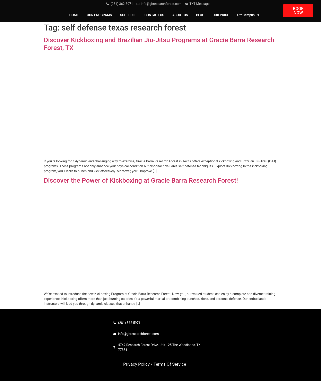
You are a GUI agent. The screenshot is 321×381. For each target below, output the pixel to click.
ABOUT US (180, 15)
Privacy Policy (136, 364)
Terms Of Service (170, 364)
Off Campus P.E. (249, 15)
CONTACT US (154, 15)
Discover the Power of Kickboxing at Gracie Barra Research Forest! (141, 180)
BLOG (200, 15)
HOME (74, 15)
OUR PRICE (220, 15)
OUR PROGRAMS (99, 15)
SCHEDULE (128, 15)
